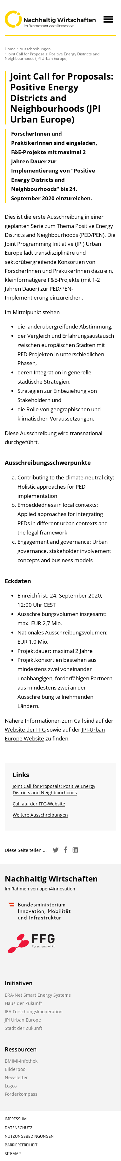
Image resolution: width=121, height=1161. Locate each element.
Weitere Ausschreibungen (40, 815)
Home (10, 49)
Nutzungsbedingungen (29, 1136)
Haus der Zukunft (23, 1003)
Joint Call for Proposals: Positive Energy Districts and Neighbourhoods (54, 789)
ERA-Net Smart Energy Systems (38, 995)
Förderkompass (21, 1094)
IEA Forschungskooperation (34, 1012)
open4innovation (57, 889)
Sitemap (13, 1153)
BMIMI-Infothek (21, 1061)
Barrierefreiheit (21, 1145)
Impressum (16, 1119)
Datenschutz (18, 1127)
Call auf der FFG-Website (39, 804)
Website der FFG (25, 729)
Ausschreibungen (35, 49)
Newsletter (16, 1077)
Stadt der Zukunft (23, 1028)
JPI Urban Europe (23, 1020)
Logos (11, 1086)
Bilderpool (16, 1069)
